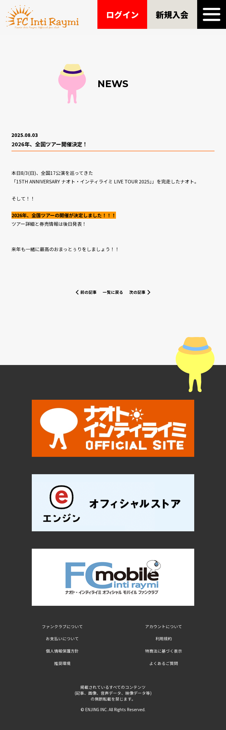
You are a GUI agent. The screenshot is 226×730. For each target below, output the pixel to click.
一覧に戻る (113, 292)
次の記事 (137, 292)
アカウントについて (163, 626)
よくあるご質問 (163, 663)
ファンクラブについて (62, 626)
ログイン (122, 14)
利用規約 (163, 638)
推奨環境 (62, 663)
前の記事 (88, 292)
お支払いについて (62, 638)
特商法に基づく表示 (163, 651)
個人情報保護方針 (62, 651)
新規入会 (172, 14)
